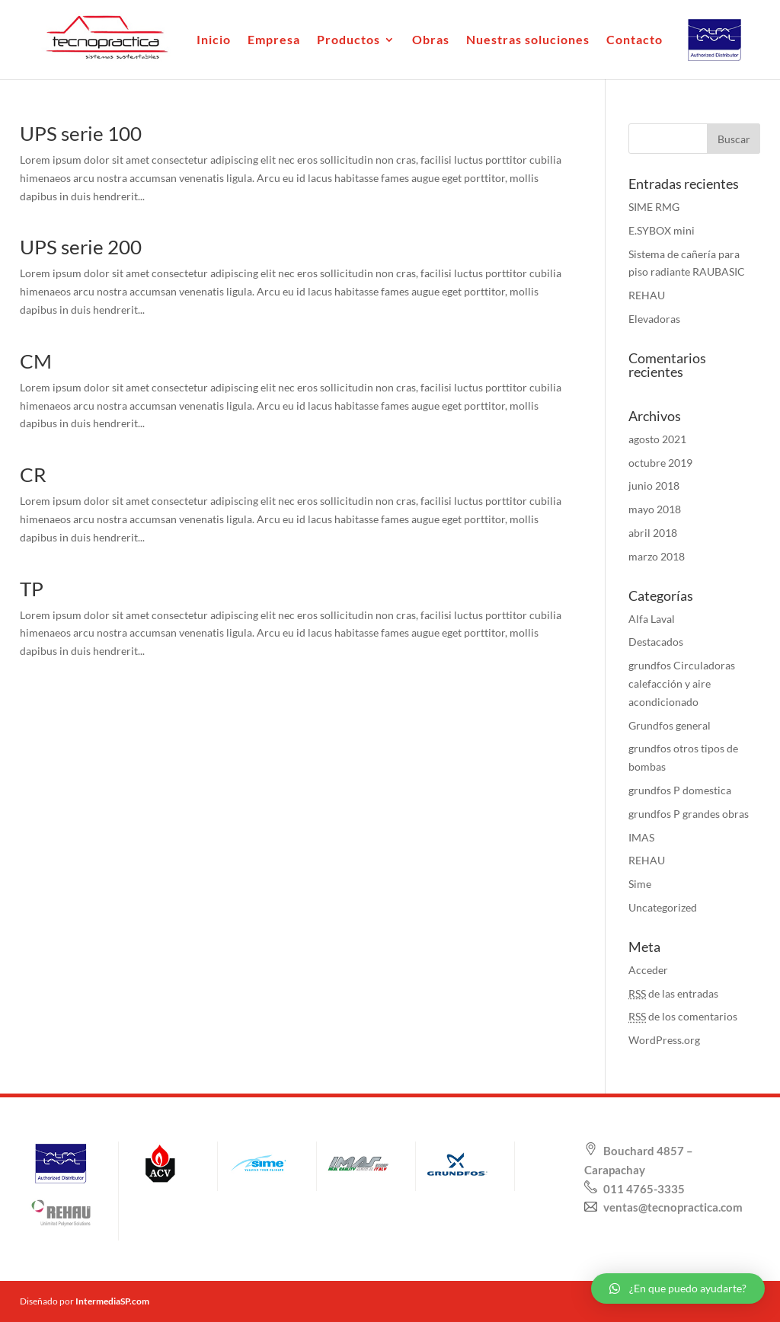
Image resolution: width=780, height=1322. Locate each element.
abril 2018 (652, 532)
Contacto (634, 40)
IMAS (641, 837)
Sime (639, 883)
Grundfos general (669, 725)
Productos (348, 40)
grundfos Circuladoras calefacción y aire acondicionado (681, 683)
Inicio (214, 40)
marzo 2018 (656, 556)
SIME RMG (653, 206)
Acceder (648, 969)
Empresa (274, 40)
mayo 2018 (654, 509)
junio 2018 (653, 485)
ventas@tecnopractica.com (672, 1207)
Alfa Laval (651, 618)
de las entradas (673, 993)
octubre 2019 (660, 462)
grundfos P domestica (679, 790)
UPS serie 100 (81, 133)
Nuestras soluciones (528, 40)
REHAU (646, 295)
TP (31, 588)
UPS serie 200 (81, 247)
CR (33, 474)
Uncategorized (662, 907)
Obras (430, 40)
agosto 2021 (657, 439)
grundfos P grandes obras (688, 813)
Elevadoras (654, 318)
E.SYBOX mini (661, 230)
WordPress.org (664, 1039)
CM (36, 361)
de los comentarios (682, 1016)
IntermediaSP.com (112, 1301)
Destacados (655, 641)
